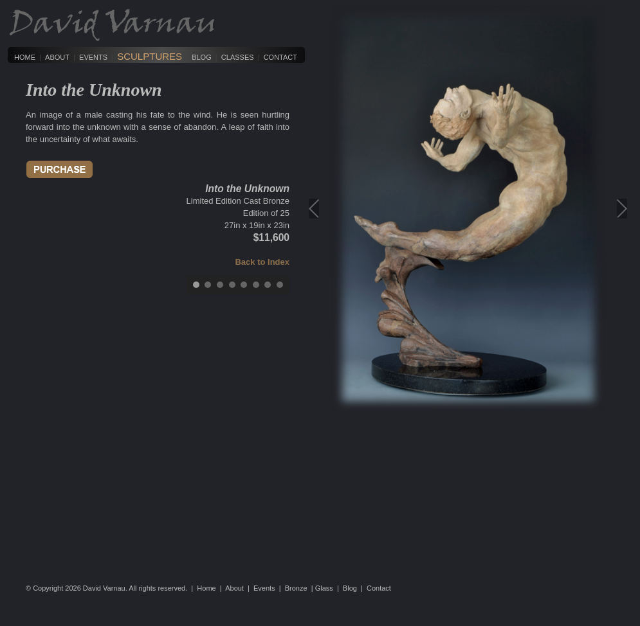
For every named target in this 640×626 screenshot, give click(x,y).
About (57, 57)
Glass (324, 588)
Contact (280, 57)
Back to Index (262, 262)
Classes (237, 57)
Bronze (296, 588)
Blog (202, 57)
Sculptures (149, 56)
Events (93, 57)
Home (24, 57)
